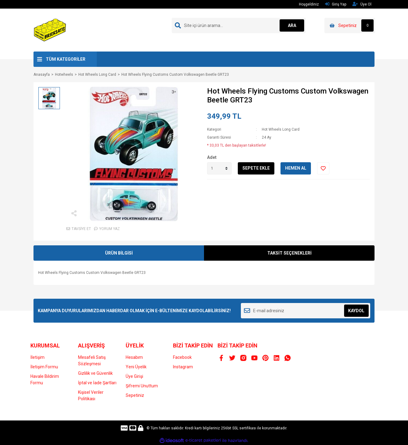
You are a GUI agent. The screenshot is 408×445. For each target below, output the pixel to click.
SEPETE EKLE (256, 168)
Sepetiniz (135, 395)
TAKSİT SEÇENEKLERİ (289, 253)
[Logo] (50, 30)
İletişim (37, 357)
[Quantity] (219, 168)
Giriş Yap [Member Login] (335, 4)
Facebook (182, 357)
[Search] (239, 25)
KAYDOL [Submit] (356, 310)
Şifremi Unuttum (142, 385)
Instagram (183, 366)
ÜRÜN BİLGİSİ (119, 253)
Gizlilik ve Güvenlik (95, 373)
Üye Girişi (134, 376)
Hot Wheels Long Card (281, 129)
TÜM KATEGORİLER (65, 59)
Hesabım (134, 357)
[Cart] (349, 25)
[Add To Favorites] (323, 168)
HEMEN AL (295, 168)
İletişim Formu (44, 366)
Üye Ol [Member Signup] (361, 4)
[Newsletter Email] (305, 310)
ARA (292, 25)
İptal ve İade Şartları (97, 382)
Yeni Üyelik (136, 366)
